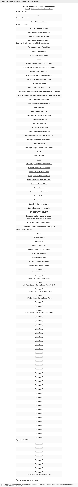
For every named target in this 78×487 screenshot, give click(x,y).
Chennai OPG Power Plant (39, 71)
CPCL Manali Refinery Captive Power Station (39, 67)
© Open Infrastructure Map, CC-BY (65, 484)
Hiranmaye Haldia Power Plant (39, 103)
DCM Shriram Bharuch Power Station (39, 75)
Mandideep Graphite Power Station (39, 164)
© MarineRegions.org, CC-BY (42, 484)
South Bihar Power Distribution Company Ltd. (39, 226)
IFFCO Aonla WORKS (39, 111)
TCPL (39, 233)
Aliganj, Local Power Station (39, 36)
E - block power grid (39, 83)
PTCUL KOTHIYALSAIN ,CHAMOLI (39, 180)
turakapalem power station (39, 265)
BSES (39, 59)
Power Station (39, 196)
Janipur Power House (39, 119)
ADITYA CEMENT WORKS (39, 28)
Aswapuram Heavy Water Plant (39, 47)
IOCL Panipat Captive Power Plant (39, 115)
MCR (39, 151)
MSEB (39, 160)
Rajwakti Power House (39, 22)
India (24, 1)
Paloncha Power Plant (39, 184)
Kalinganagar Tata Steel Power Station (39, 135)
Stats (17, 1)
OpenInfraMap (7, 1)
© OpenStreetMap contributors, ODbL (13, 484)
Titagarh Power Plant (39, 245)
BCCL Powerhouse (39, 51)
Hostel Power (39, 107)
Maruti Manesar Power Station (39, 168)
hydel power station (39, 257)
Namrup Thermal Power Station (39, 176)
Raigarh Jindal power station (39, 204)
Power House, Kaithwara (39, 192)
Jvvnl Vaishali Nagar (39, 123)
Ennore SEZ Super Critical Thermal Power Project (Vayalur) (39, 91)
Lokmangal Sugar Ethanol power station (38, 147)
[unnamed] (39, 269)
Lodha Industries (39, 143)
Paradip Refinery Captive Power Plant (39, 9)
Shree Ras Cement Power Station (39, 222)
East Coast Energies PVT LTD (39, 87)
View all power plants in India (26, 480)
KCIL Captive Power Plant (39, 127)
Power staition (39, 200)
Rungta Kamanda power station (39, 208)
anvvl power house (39, 253)
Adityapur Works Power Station (39, 32)
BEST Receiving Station (39, 55)
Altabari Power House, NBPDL (39, 40)
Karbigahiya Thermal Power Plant (39, 139)
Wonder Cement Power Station (39, 249)
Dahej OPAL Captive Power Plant (39, 79)
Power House (39, 188)
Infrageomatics (18, 485)
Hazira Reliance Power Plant (39, 99)
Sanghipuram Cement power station (39, 216)
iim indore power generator (39, 261)
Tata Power (39, 241)
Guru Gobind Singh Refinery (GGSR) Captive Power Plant (39, 95)
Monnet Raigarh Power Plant (39, 172)
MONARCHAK (39, 155)
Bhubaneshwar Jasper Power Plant (39, 63)
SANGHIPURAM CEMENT (39, 212)
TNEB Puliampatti (39, 237)
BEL (39, 15)
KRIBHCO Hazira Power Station (39, 131)
